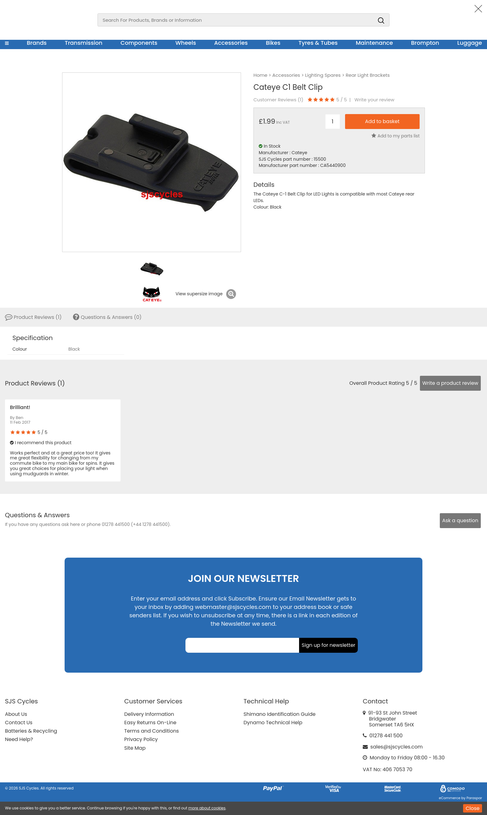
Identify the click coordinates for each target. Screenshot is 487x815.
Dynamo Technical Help (273, 722)
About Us (16, 714)
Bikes (273, 43)
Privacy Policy (141, 739)
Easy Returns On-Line (150, 722)
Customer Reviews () (278, 100)
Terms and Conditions (151, 730)
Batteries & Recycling (31, 730)
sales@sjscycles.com (396, 746)
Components (139, 43)
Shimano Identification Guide (280, 714)
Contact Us (18, 722)
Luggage (469, 43)
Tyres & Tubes (318, 43)
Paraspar (474, 797)
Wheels (185, 43)
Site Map (135, 748)
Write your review (374, 100)
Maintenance (374, 43)
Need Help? (19, 739)
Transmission (83, 43)
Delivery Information (149, 714)
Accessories (231, 43)
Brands (37, 43)
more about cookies (206, 808)
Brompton (425, 43)
